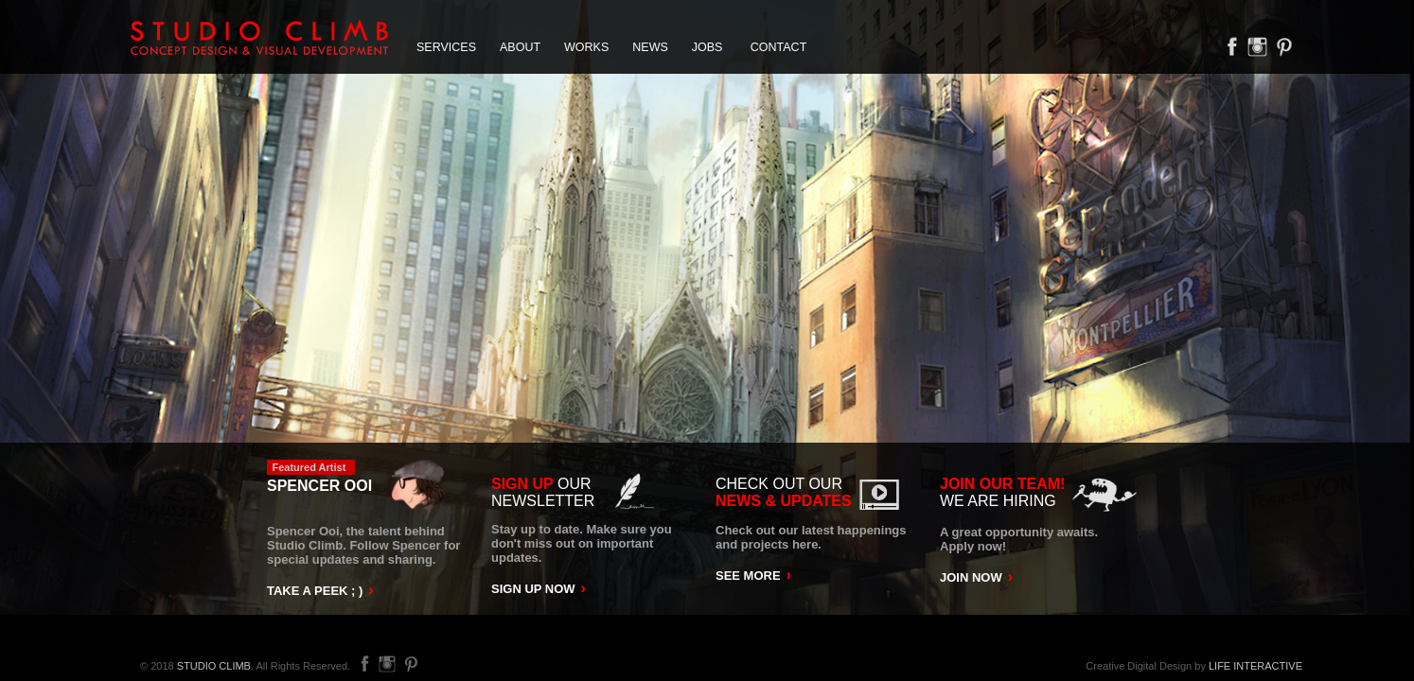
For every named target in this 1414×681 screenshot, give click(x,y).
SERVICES (446, 47)
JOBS (707, 47)
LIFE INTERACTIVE (1255, 666)
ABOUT (520, 47)
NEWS (650, 47)
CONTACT (779, 47)
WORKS (586, 47)
